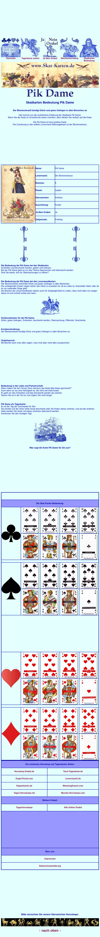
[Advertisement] (50, 19)
